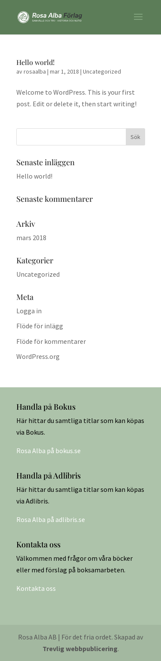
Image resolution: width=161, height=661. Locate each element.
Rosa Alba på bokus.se (48, 450)
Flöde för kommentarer (51, 341)
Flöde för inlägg (39, 325)
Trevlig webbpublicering (80, 648)
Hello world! (35, 62)
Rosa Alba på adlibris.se (50, 519)
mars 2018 (31, 237)
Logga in (29, 310)
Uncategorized (102, 71)
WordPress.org (38, 356)
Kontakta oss (36, 588)
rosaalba (35, 71)
